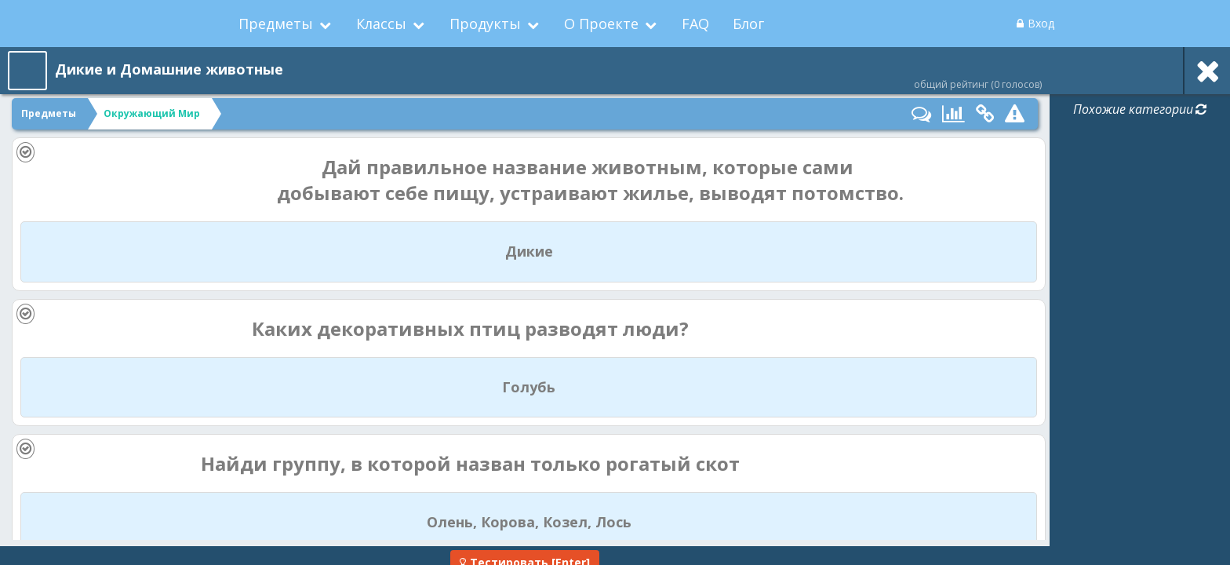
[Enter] (525, 548)
